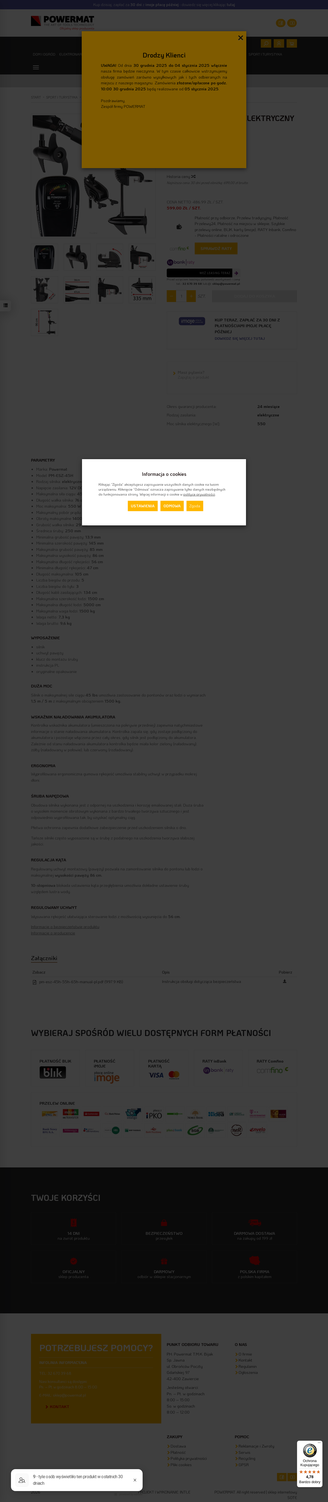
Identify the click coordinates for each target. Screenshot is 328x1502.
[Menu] (319, 1444)
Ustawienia (143, 505)
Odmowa (172, 505)
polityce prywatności (199, 494)
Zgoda (195, 505)
